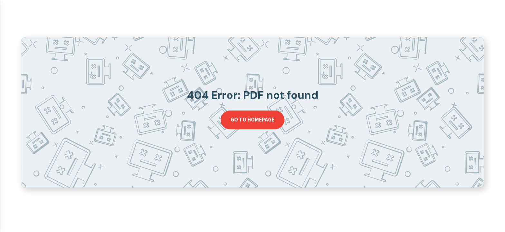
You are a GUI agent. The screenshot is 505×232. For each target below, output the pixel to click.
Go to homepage (252, 119)
